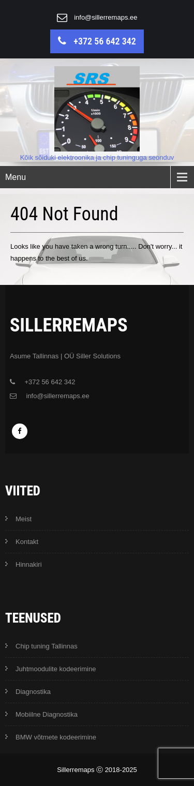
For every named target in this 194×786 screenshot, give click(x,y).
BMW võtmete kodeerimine (56, 737)
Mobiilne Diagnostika (47, 714)
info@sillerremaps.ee (105, 17)
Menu (15, 177)
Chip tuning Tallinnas (47, 646)
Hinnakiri (29, 564)
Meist (24, 519)
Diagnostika (33, 692)
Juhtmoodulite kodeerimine (56, 669)
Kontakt (27, 542)
